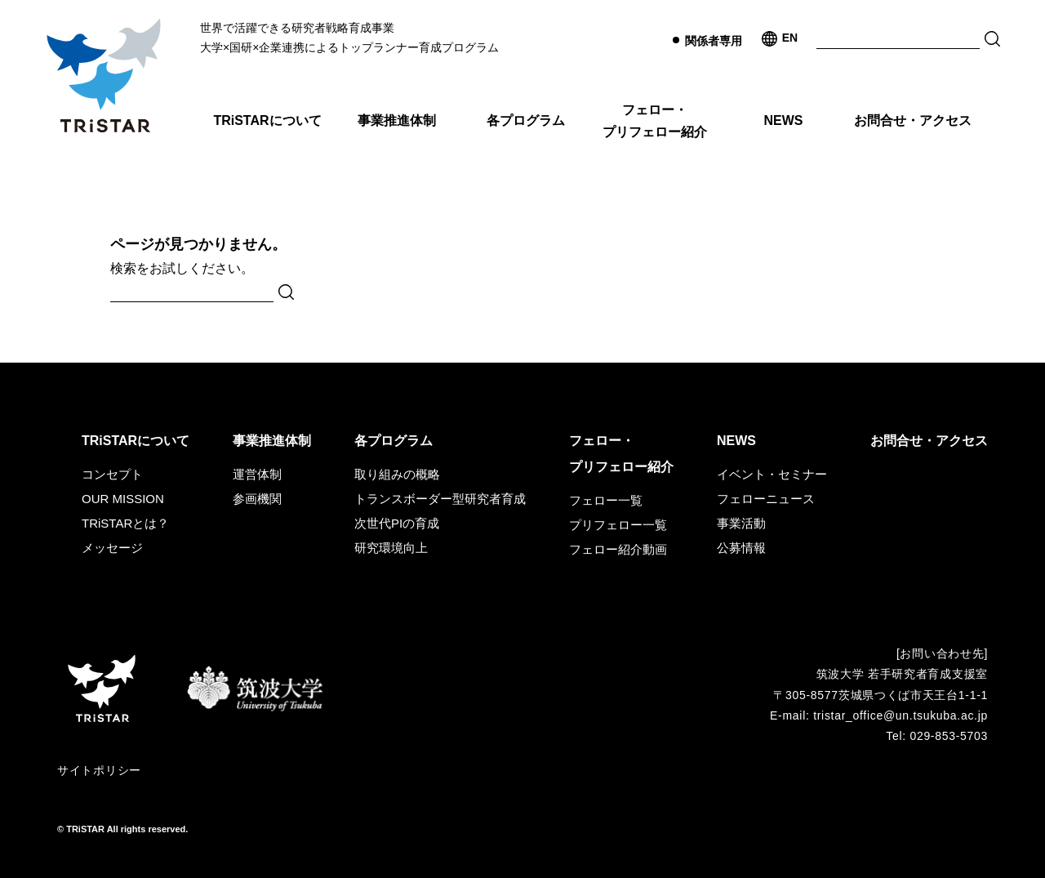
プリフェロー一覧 (618, 525)
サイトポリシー (99, 770)
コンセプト (112, 474)
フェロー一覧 (606, 500)
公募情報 (741, 548)
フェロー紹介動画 (618, 549)
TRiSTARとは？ (125, 523)
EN (790, 37)
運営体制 (257, 474)
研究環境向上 (391, 548)
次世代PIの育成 (396, 523)
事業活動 (741, 523)
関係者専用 (713, 40)
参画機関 (257, 499)
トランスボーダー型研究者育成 (440, 499)
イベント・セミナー (772, 474)
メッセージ (112, 548)
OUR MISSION (123, 499)
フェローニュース (766, 499)
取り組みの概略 (397, 474)
